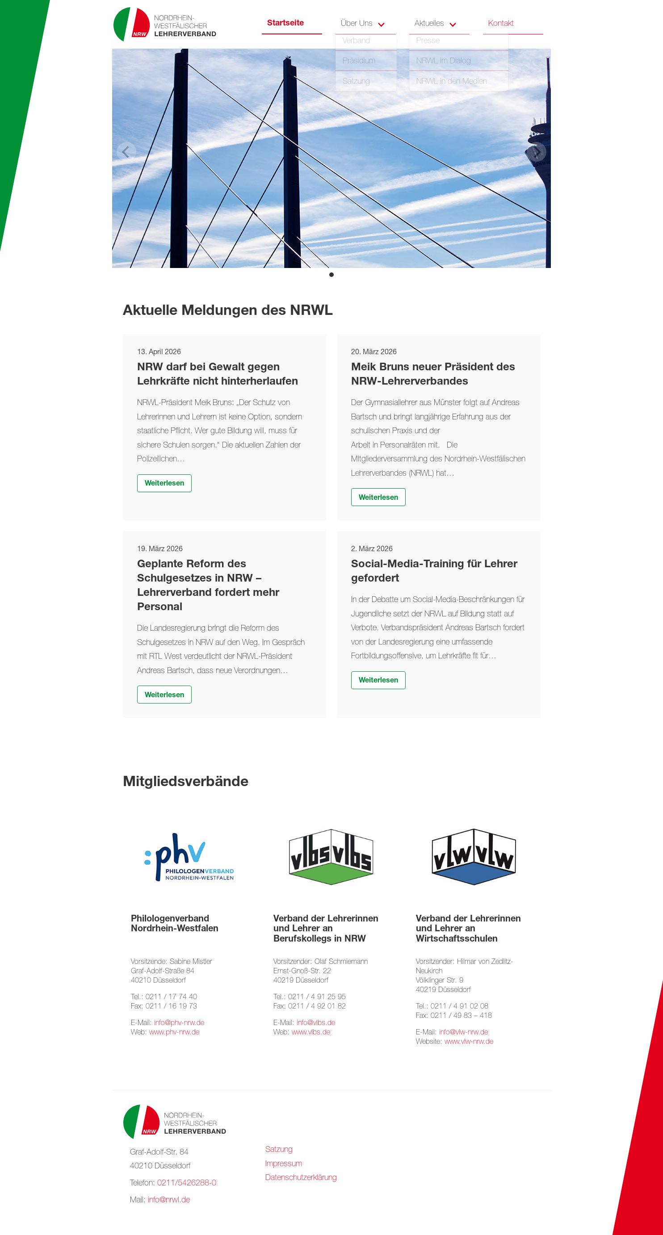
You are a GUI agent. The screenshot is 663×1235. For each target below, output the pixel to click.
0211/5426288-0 (186, 1184)
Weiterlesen (164, 484)
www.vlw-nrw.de (469, 1042)
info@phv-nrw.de (179, 1023)
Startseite (285, 24)
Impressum (283, 1164)
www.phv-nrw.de (174, 1033)
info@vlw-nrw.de (463, 1033)
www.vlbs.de (311, 1033)
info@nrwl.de (169, 1201)
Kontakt (501, 24)
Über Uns (357, 24)
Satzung (279, 1150)
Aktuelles (429, 24)
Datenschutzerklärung (301, 1178)
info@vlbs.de (316, 1023)
